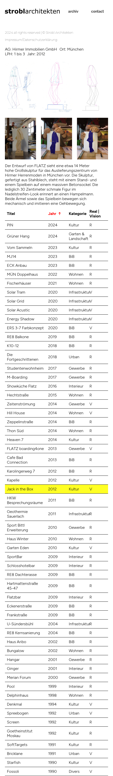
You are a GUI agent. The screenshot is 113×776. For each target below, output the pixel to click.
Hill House (16, 413)
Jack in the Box (20, 489)
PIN (10, 225)
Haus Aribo (16, 641)
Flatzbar (14, 597)
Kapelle (13, 480)
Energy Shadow (20, 319)
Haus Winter (18, 539)
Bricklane (14, 753)
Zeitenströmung (21, 404)
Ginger (13, 668)
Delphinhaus (17, 695)
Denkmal (14, 704)
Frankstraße (17, 615)
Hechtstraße (18, 395)
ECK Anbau (17, 265)
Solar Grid (15, 301)
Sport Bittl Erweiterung (17, 527)
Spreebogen (17, 713)
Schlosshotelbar (21, 565)
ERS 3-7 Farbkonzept (25, 328)
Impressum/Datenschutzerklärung (31, 40)
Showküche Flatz (22, 386)
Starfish (13, 762)
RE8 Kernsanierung (23, 632)
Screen (13, 722)
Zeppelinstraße (20, 421)
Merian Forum (19, 677)
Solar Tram (16, 292)
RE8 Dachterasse (22, 574)
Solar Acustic (18, 310)
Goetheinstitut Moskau (20, 733)
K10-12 (13, 345)
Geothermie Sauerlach (17, 514)
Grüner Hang (18, 236)
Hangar (13, 659)
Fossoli (13, 771)
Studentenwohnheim (25, 368)
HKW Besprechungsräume (25, 500)
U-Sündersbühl (20, 624)
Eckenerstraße (19, 606)
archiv (73, 11)
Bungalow (15, 650)
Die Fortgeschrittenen (22, 357)
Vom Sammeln (19, 247)
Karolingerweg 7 (21, 471)
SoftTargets (17, 744)
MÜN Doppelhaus (22, 274)
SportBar (14, 556)
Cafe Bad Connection (17, 460)
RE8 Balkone (18, 336)
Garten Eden (18, 547)
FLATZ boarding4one (25, 448)
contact (97, 11)
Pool (11, 686)
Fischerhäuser (19, 283)
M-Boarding (17, 377)
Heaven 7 (15, 439)
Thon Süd (15, 430)
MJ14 (11, 256)
